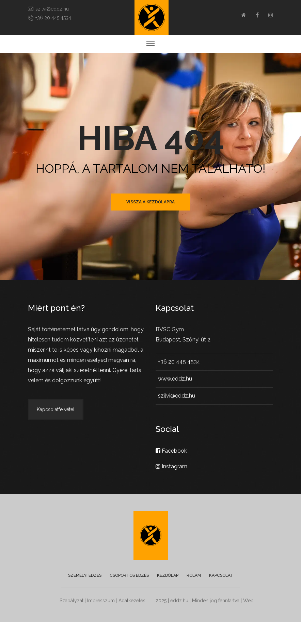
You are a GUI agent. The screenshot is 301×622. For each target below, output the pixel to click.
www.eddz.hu (175, 378)
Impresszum (101, 600)
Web (248, 600)
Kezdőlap (167, 575)
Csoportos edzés (129, 575)
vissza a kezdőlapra (150, 202)
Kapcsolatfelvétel (56, 409)
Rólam (194, 575)
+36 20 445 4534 (53, 17)
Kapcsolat (221, 575)
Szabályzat (71, 600)
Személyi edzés (84, 575)
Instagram (171, 466)
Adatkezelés (131, 600)
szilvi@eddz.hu (52, 9)
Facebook (171, 451)
